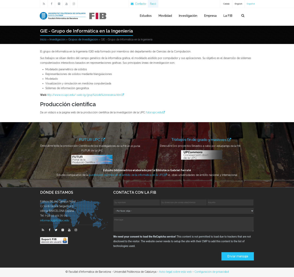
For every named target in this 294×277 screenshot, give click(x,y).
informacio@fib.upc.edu (54, 220)
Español (251, 3)
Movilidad (165, 15)
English (238, 3)
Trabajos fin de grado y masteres (200, 139)
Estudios (146, 15)
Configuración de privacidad (211, 271)
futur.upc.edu (154, 112)
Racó (153, 3)
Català (226, 3)
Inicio (43, 39)
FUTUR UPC (90, 139)
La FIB (227, 15)
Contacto (138, 3)
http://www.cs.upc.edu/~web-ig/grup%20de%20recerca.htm (84, 94)
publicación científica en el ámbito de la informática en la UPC (126, 174)
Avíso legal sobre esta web (175, 271)
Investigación (188, 15)
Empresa (210, 15)
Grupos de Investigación (83, 39)
